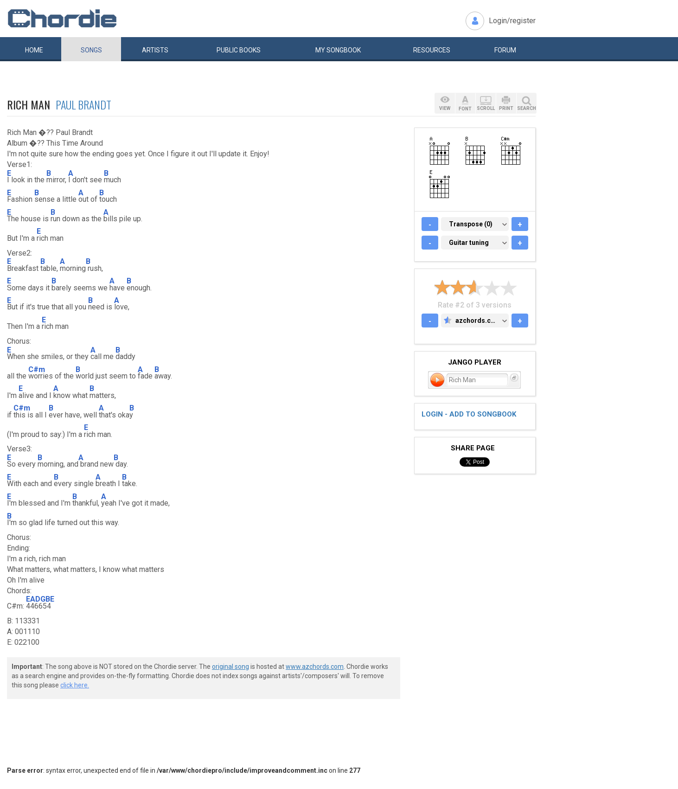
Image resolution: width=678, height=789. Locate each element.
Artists (155, 50)
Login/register (512, 20)
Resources (431, 50)
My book (338, 50)
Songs (91, 50)
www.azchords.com (315, 666)
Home (34, 50)
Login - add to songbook (469, 414)
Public (239, 50)
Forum (505, 50)
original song (230, 666)
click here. (74, 685)
